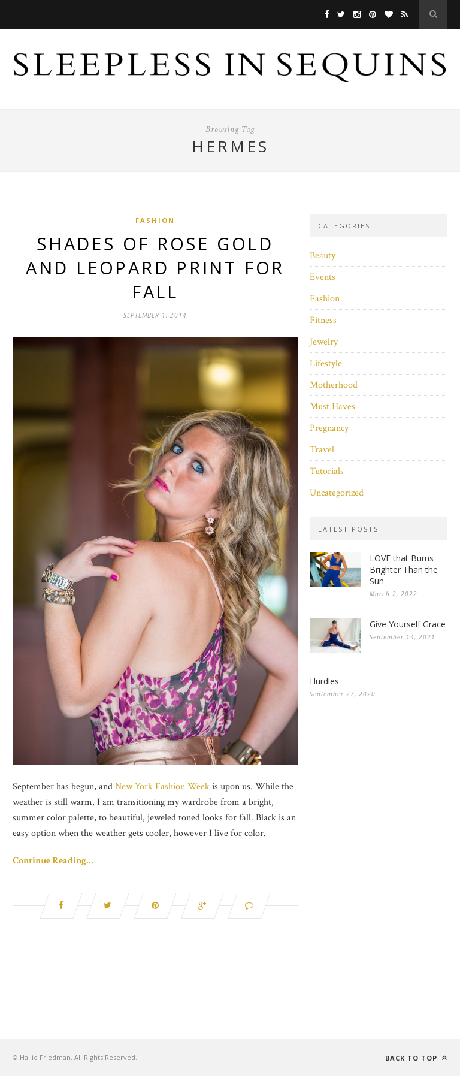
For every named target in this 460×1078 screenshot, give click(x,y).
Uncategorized (337, 493)
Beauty (322, 255)
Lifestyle (326, 363)
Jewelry (324, 342)
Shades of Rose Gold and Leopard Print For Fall (155, 269)
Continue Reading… (53, 862)
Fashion (155, 220)
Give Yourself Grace (408, 624)
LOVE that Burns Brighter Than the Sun (404, 569)
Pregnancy (329, 428)
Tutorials (327, 471)
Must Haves (332, 406)
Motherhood (334, 385)
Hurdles (324, 681)
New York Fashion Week (162, 788)
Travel (322, 449)
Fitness (323, 320)
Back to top (416, 1059)
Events (322, 277)
